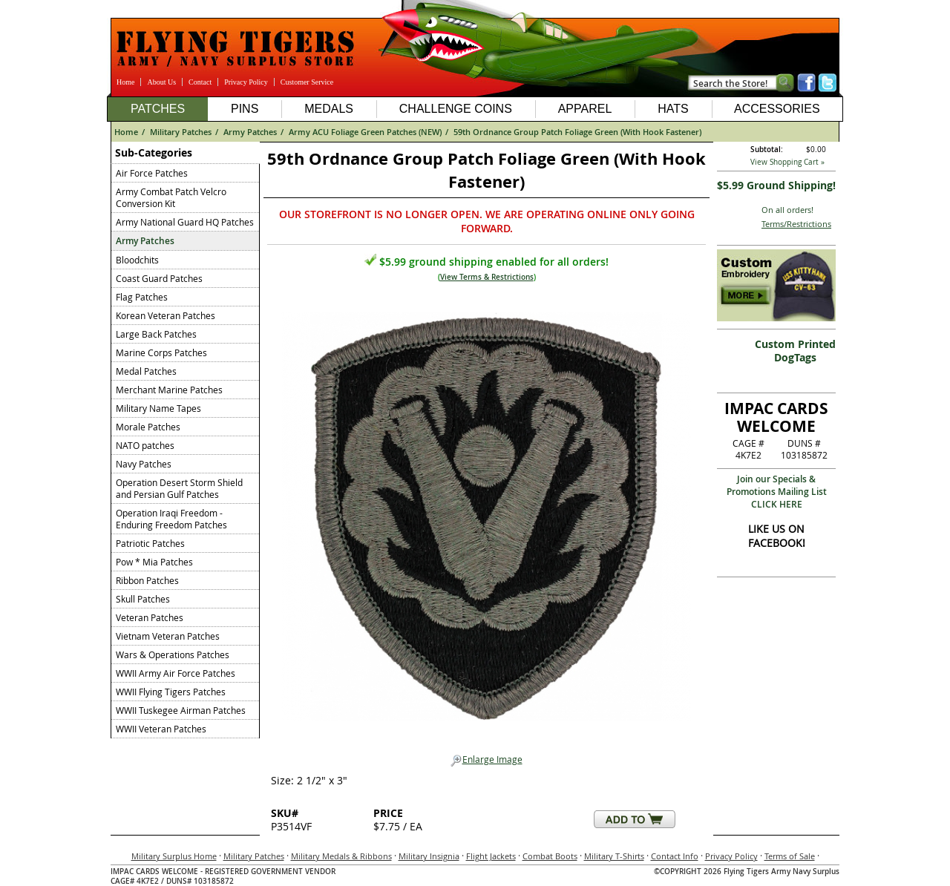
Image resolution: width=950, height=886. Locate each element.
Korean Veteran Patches (165, 315)
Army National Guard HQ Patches (185, 222)
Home (125, 82)
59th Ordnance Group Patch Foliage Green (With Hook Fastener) (577, 131)
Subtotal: (766, 149)
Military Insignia (429, 856)
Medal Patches (146, 371)
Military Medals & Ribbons (341, 856)
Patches (158, 108)
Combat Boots (549, 856)
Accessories (777, 108)
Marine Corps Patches (161, 352)
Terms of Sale (789, 856)
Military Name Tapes (158, 408)
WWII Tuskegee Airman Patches (181, 710)
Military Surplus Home (174, 856)
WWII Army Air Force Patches (175, 673)
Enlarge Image (486, 760)
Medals (328, 108)
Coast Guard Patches (159, 278)
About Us (161, 82)
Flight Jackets (491, 856)
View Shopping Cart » (787, 162)
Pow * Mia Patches (154, 562)
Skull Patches (143, 599)
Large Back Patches (156, 334)
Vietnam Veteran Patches (168, 636)
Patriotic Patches (150, 543)
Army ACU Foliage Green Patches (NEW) (365, 131)
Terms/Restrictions (796, 223)
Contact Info (674, 856)
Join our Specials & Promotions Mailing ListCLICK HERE (777, 492)
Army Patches (250, 131)
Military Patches (181, 131)
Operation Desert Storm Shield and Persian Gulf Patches (179, 488)
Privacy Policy (246, 82)
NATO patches (145, 445)
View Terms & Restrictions (487, 277)
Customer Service (307, 82)
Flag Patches (142, 297)
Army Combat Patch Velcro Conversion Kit (171, 197)
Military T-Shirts (614, 856)
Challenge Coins (455, 108)
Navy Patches (143, 464)
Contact (200, 82)
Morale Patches (148, 427)
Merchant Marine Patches (169, 390)
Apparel (585, 108)
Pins (244, 108)
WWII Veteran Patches (161, 729)
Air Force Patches (152, 173)
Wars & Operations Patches (172, 654)
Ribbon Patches (147, 580)
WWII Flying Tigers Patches (171, 692)
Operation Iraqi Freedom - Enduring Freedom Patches (171, 519)
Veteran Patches (149, 617)
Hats (673, 108)
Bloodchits (137, 260)
